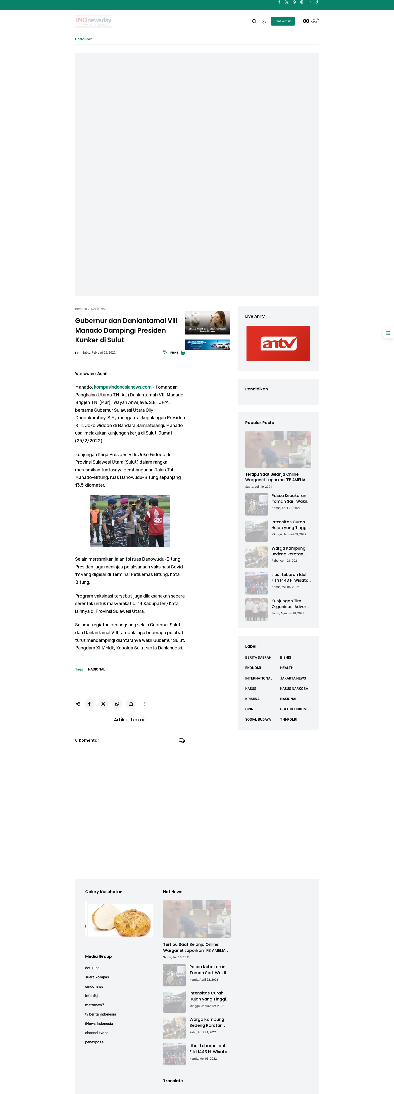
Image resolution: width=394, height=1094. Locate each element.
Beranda (81, 309)
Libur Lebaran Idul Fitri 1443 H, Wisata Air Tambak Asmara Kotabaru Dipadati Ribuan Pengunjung (291, 577)
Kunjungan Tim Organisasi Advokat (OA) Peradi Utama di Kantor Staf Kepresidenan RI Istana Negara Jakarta (291, 604)
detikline (92, 968)
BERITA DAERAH (258, 657)
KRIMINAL (253, 699)
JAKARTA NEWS (293, 678)
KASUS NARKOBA (294, 689)
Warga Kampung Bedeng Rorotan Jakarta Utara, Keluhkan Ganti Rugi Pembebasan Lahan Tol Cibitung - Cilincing (291, 551)
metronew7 (94, 1005)
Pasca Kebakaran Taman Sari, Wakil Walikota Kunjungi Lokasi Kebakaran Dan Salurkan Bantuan (289, 498)
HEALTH (286, 668)
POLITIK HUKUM (293, 709)
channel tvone (97, 1033)
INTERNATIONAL (258, 678)
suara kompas (97, 977)
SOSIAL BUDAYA (258, 719)
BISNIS (285, 657)
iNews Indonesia (99, 1023)
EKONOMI (253, 668)
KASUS (250, 689)
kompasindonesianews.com (123, 387)
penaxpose (94, 1042)
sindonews (94, 986)
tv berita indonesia (100, 1014)
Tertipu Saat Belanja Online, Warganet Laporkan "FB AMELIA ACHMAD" (275, 477)
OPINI (250, 709)
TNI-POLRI (288, 719)
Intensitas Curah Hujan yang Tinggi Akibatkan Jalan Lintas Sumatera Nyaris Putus (290, 525)
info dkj (91, 995)
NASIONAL (99, 309)
